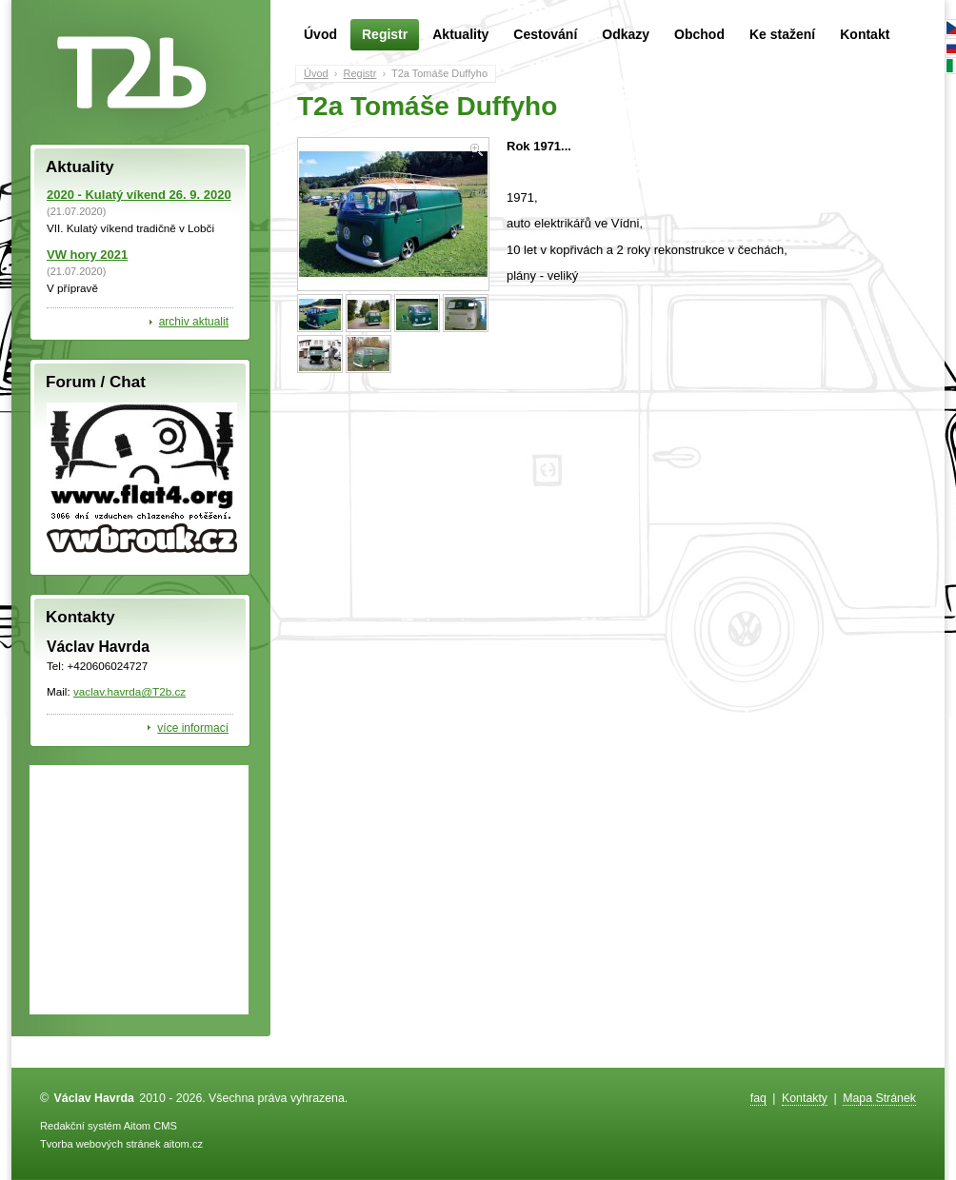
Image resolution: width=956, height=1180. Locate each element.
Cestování (545, 34)
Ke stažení (782, 34)
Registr (384, 34)
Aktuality (460, 34)
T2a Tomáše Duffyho (439, 73)
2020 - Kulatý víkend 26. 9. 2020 (139, 194)
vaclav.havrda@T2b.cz (129, 691)
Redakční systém (80, 1125)
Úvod (320, 34)
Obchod (699, 34)
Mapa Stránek (879, 1098)
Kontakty (804, 1098)
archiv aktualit (194, 321)
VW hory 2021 (87, 254)
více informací (193, 728)
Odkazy (625, 34)
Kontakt (864, 34)
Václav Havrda (94, 1098)
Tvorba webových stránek (100, 1144)
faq (758, 1098)
